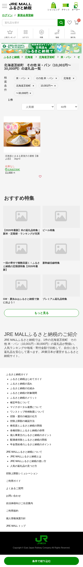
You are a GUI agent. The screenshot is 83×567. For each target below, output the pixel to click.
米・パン (66, 57)
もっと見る (41, 313)
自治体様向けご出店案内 (19, 503)
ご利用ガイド (13, 480)
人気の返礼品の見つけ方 (23, 466)
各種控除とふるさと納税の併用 (27, 430)
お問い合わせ (13, 495)
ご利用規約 (12, 510)
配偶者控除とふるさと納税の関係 (28, 439)
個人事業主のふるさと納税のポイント (31, 435)
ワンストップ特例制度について (27, 411)
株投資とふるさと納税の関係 (26, 425)
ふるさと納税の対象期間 (23, 393)
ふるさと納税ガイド (17, 374)
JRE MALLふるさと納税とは (25, 456)
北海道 (29, 57)
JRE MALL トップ (16, 525)
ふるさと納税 (12, 57)
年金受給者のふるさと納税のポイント (31, 444)
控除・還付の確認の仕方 (23, 416)
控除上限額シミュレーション (22, 473)
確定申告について (20, 402)
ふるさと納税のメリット (23, 397)
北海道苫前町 (47, 57)
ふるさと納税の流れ (21, 383)
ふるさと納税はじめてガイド (26, 379)
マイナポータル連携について (26, 407)
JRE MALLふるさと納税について (24, 451)
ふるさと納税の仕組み (22, 388)
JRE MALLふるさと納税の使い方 (28, 461)
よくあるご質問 (14, 488)
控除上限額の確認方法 (22, 421)
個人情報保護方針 (16, 518)
